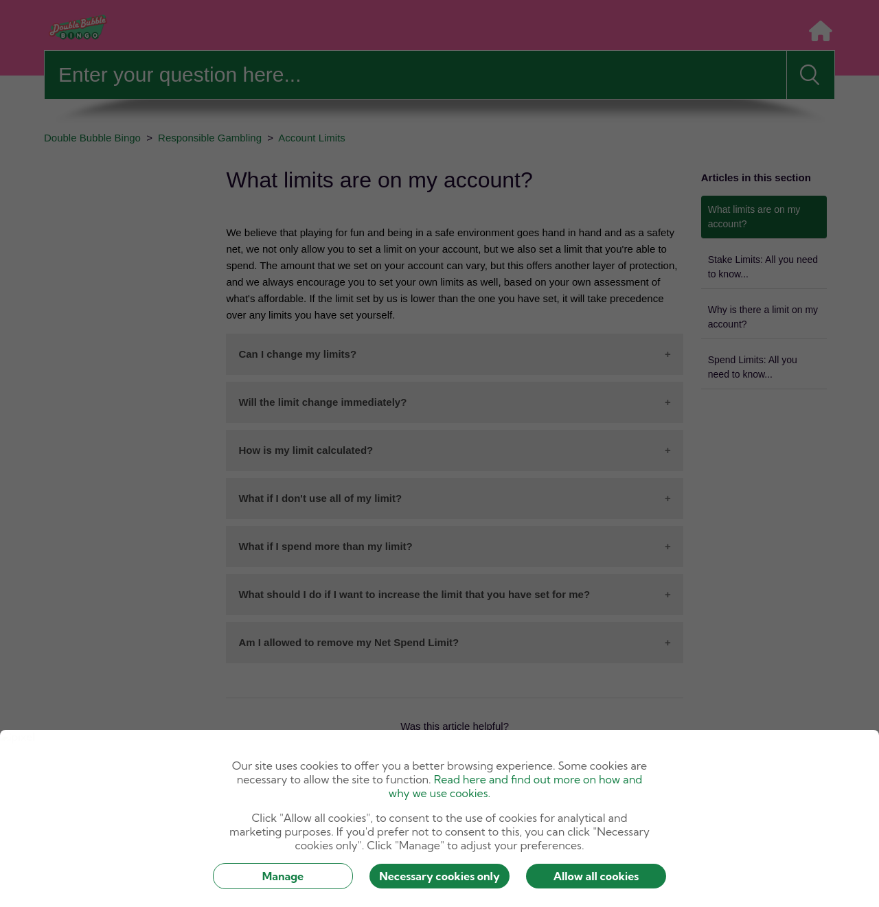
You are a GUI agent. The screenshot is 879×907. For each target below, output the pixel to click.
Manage (283, 876)
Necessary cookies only (439, 876)
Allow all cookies (596, 876)
